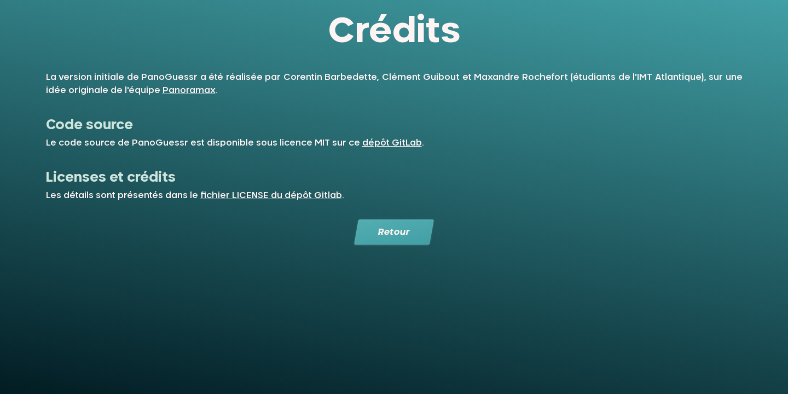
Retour (394, 232)
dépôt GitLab (392, 142)
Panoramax (189, 90)
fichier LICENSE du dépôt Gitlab (271, 195)
